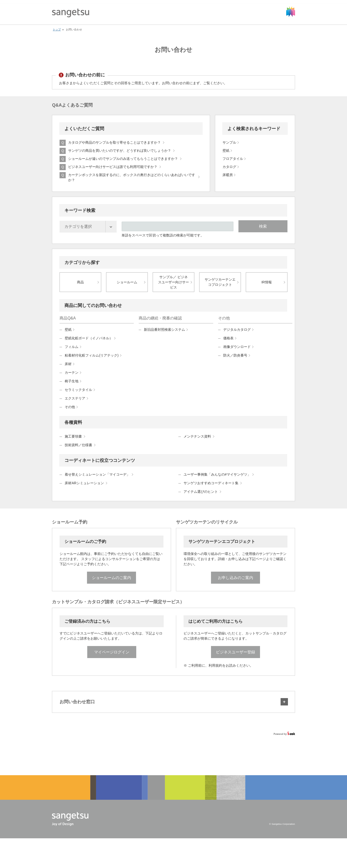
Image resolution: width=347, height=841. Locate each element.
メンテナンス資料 (197, 439)
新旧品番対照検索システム (164, 332)
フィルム (71, 349)
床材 (68, 366)
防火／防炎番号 (235, 357)
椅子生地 (71, 383)
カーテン (71, 375)
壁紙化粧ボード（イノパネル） (89, 340)
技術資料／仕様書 (78, 447)
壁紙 (68, 332)
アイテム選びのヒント (201, 494)
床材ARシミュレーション (84, 485)
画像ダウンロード (237, 349)
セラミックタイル (78, 392)
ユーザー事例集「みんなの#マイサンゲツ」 (217, 477)
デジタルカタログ (237, 332)
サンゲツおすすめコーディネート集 (211, 485)
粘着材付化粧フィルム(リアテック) (91, 357)
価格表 (228, 340)
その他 (70, 409)
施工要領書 (73, 439)
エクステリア (75, 400)
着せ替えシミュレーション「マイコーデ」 (97, 477)
